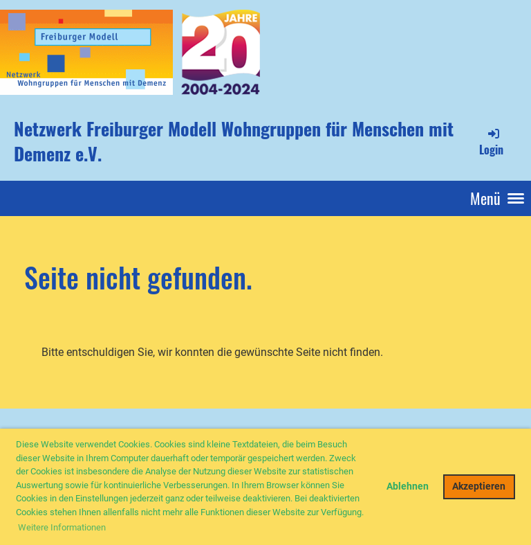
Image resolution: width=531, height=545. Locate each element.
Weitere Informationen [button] (62, 527)
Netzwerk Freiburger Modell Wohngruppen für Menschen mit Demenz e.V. (234, 141)
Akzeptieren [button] (478, 486)
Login (491, 142)
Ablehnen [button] (407, 486)
